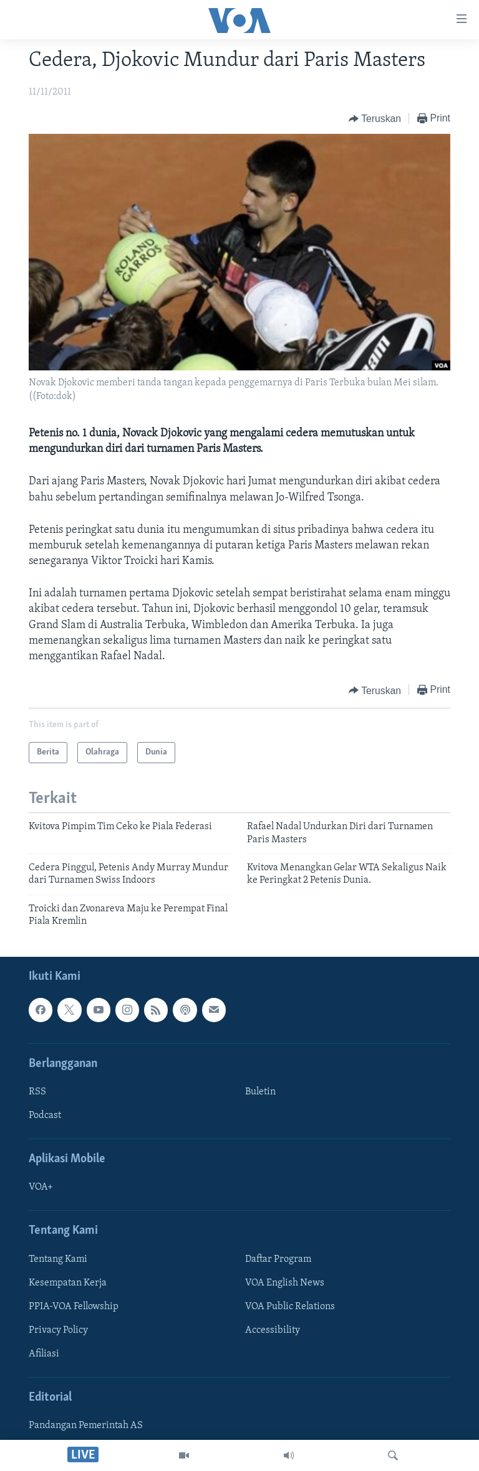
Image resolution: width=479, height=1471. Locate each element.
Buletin (260, 1091)
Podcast (45, 1116)
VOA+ (41, 1187)
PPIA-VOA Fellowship (74, 1306)
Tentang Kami (58, 1259)
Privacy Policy (58, 1330)
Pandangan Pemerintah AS (86, 1426)
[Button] (375, 119)
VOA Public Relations (290, 1306)
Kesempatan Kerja (68, 1282)
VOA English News (284, 1282)
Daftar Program (278, 1259)
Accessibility (272, 1330)
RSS (37, 1091)
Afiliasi (44, 1353)
